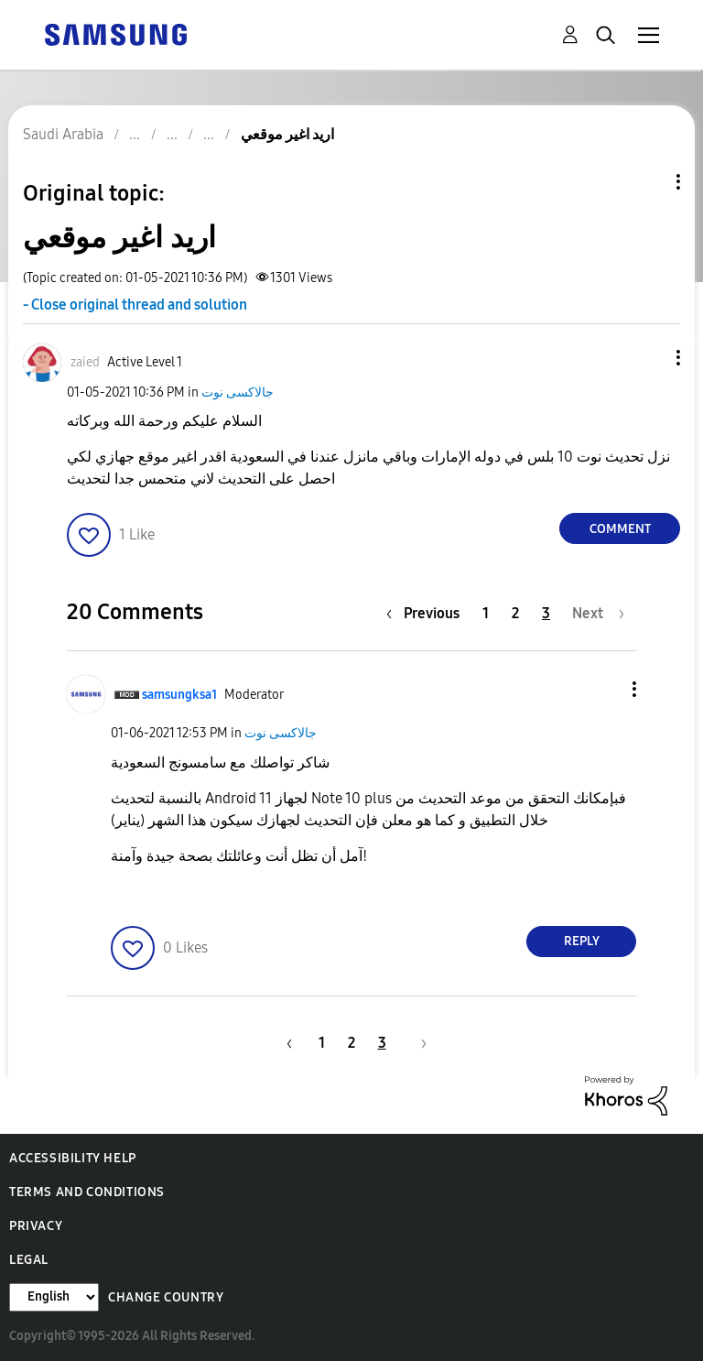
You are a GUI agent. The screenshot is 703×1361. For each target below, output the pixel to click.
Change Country (165, 1297)
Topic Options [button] (647, 182)
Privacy (35, 1226)
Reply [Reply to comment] (582, 941)
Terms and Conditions (87, 1192)
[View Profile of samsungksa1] (179, 694)
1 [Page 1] (485, 613)
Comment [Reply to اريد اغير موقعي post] (620, 529)
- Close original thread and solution (135, 304)
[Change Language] (54, 1297)
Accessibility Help (72, 1158)
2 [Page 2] (515, 613)
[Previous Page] (427, 613)
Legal (29, 1260)
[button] (648, 357)
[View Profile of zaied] (85, 362)
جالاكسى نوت (237, 392)
